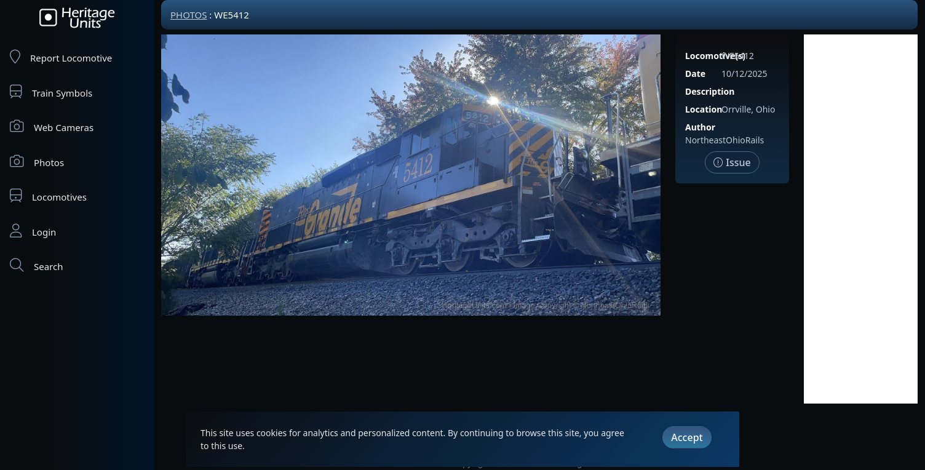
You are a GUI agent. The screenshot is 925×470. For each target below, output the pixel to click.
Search (36, 265)
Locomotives (48, 196)
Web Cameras (51, 126)
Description (709, 91)
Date (695, 73)
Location (703, 109)
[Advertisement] (861, 219)
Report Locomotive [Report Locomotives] (61, 57)
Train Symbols (51, 92)
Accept (686, 437)
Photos (37, 161)
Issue (732, 162)
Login (33, 231)
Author (700, 127)
